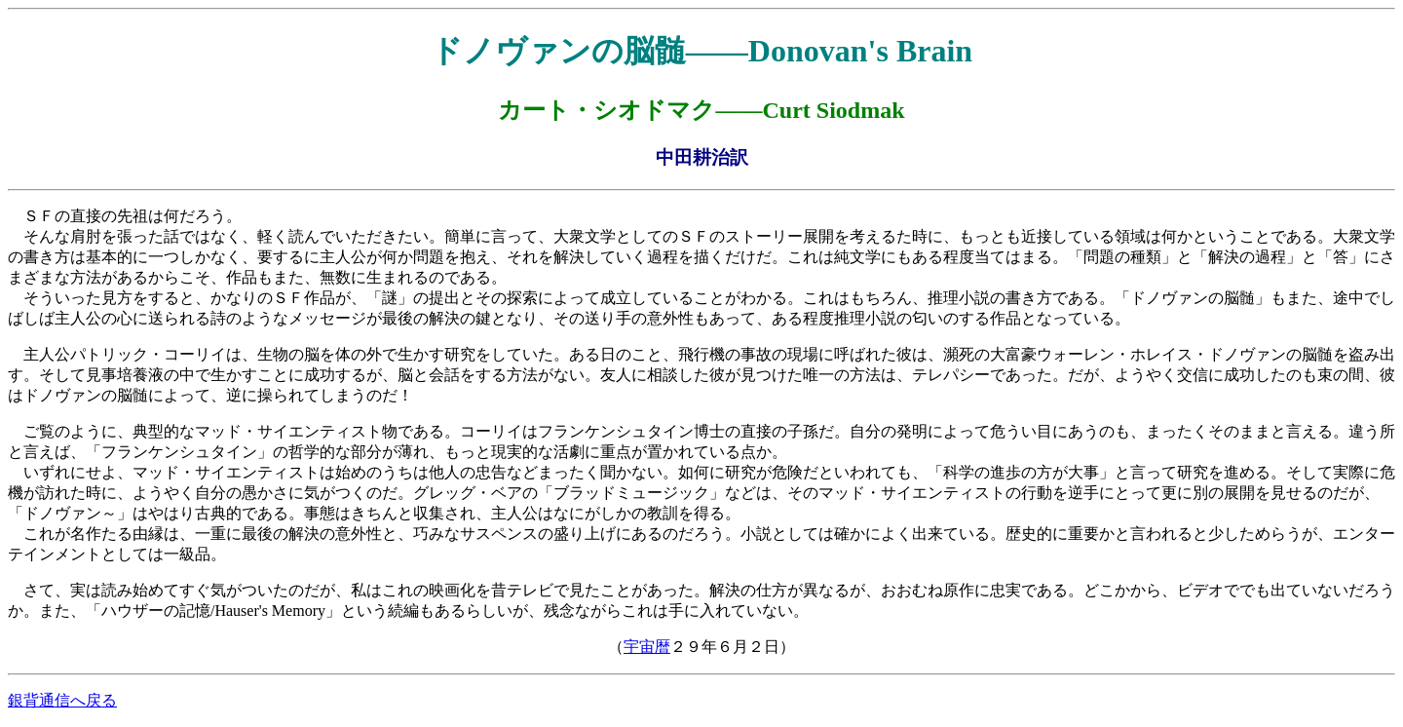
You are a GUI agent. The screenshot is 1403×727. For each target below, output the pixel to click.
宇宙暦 (647, 646)
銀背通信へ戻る (62, 700)
